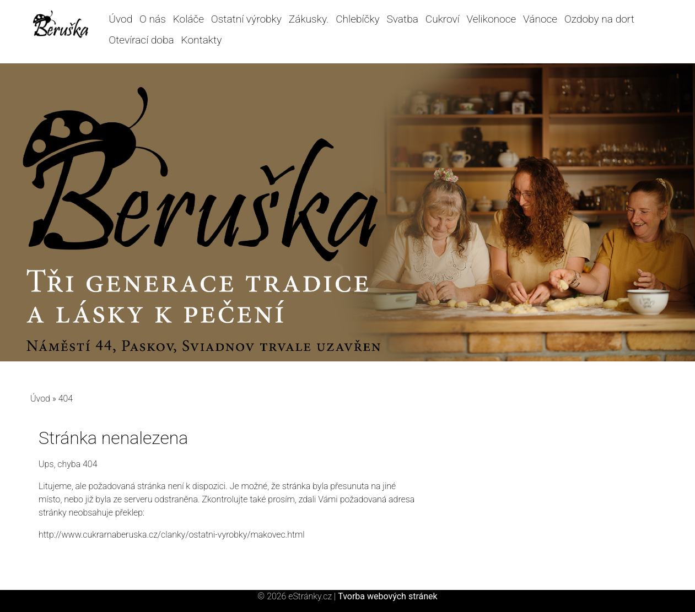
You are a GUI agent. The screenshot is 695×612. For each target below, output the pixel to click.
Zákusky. (309, 19)
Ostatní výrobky (246, 19)
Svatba (402, 19)
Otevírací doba (141, 40)
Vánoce (540, 19)
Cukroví (442, 19)
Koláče (188, 19)
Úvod (120, 19)
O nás (152, 19)
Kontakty (201, 40)
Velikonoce (491, 19)
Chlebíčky (358, 19)
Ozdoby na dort (599, 19)
